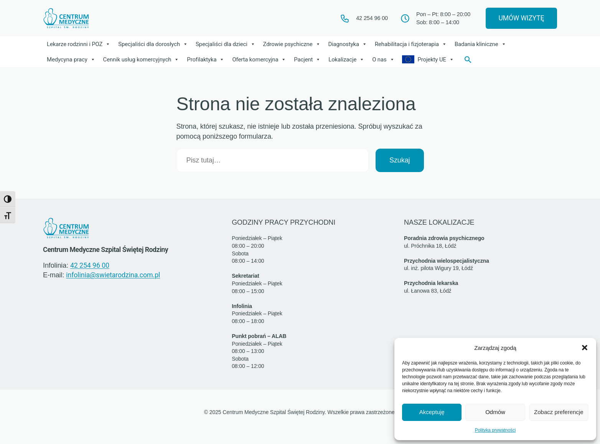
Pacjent (309, 60)
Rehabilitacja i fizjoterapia (414, 45)
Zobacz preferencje (558, 412)
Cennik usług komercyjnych (142, 60)
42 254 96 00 (90, 266)
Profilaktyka (207, 60)
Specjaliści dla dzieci (227, 45)
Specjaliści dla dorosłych (155, 45)
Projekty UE (439, 60)
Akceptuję (432, 412)
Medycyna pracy (71, 60)
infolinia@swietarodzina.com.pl (113, 276)
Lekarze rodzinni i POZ (79, 45)
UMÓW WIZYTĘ (518, 18)
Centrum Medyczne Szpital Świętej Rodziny (110, 250)
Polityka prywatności (495, 430)
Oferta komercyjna (261, 60)
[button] (584, 347)
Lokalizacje (348, 60)
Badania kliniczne (484, 45)
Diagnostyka (350, 45)
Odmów (495, 412)
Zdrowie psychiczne (294, 45)
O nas (385, 60)
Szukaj (399, 161)
